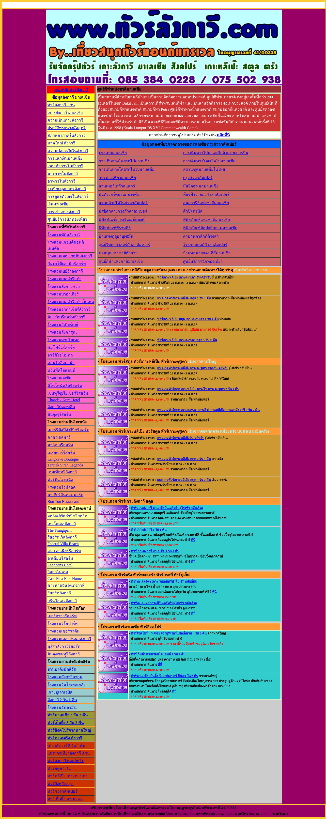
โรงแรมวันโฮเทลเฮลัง (66, 684)
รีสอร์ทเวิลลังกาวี (62, 537)
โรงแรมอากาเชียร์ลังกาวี (68, 309)
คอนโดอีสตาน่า (61, 363)
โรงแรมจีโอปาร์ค (62, 623)
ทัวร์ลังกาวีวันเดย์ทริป (65, 761)
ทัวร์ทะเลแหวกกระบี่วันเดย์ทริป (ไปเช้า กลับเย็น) (164, 603)
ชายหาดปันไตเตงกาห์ (66, 585)
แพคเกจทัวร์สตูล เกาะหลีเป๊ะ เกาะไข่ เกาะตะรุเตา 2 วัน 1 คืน (198, 389)
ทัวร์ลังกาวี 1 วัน (61, 105)
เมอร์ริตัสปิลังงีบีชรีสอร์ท (68, 430)
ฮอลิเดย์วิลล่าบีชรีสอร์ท (67, 516)
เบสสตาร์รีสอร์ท (61, 452)
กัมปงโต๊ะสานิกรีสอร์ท (66, 264)
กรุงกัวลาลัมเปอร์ (198, 178)
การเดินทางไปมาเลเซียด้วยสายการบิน (215, 153)
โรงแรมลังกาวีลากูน (64, 677)
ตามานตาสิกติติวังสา (201, 236)
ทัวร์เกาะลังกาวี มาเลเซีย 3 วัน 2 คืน (155, 551)
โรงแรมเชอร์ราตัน (63, 631)
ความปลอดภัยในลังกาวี (67, 151)
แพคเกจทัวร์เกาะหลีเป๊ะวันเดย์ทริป (180, 438)
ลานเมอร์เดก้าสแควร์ (117, 186)
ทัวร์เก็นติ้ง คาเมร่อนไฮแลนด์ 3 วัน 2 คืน (158, 654)
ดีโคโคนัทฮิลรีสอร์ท (64, 386)
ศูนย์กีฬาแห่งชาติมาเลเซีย (121, 261)
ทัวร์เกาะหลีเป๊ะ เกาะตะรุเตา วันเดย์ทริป (184, 277)
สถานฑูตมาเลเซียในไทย (204, 169)
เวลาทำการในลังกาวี (65, 166)
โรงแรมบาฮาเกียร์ (63, 294)
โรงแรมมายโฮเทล (63, 340)
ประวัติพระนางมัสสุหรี (66, 128)
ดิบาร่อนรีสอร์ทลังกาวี (66, 317)
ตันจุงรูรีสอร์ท (59, 414)
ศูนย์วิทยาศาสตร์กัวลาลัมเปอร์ (124, 245)
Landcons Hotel (60, 565)
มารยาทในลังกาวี (62, 173)
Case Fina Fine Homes (65, 578)
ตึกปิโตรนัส (192, 211)
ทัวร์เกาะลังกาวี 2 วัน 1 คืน (149, 529)
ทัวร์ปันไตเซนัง (60, 480)
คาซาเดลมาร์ (59, 437)
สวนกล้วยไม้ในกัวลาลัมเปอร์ (123, 203)
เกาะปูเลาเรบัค (60, 692)
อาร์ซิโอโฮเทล (60, 355)
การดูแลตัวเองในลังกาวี (67, 196)
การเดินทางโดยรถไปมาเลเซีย (124, 161)
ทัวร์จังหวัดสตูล (60, 784)
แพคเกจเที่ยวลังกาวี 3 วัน (68, 753)
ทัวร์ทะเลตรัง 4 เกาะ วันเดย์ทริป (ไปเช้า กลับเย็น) (164, 581)
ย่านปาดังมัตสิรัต (61, 669)
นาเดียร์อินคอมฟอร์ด (65, 495)
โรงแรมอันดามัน (62, 707)
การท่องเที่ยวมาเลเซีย (117, 178)
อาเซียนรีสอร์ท (60, 558)
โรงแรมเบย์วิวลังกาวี (65, 271)
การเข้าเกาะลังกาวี (63, 212)
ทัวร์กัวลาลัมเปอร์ (62, 791)
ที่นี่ (193, 540)
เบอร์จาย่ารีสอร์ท (62, 616)
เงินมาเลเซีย (57, 204)
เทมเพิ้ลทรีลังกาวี (62, 472)
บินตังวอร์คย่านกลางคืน (119, 194)
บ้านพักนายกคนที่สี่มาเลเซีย (207, 253)
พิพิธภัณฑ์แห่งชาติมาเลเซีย (206, 219)
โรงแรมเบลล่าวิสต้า (64, 279)
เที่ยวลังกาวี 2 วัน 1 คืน (66, 745)
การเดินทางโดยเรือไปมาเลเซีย (209, 161)
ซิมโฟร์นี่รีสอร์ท (61, 347)
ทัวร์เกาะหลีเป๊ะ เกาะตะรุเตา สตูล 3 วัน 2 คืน (187, 340)
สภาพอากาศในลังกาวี (66, 135)
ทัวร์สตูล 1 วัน (59, 768)
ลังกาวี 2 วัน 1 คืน (62, 700)
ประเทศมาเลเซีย (113, 153)
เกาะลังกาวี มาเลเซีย (65, 112)
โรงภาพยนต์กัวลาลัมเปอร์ (205, 245)
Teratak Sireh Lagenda (65, 465)
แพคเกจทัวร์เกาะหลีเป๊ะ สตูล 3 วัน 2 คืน (184, 480)
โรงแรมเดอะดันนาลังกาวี (69, 639)
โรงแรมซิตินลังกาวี (63, 234)
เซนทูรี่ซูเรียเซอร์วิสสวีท (67, 393)
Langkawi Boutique (63, 459)
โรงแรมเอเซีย (59, 378)
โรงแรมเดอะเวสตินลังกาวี (69, 256)
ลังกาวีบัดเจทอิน (61, 407)
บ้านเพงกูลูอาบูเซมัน (116, 236)
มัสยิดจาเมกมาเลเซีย (200, 186)
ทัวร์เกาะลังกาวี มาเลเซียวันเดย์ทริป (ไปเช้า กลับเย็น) (167, 508)
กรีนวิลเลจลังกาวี (62, 601)
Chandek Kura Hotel (63, 400)
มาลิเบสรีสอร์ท (60, 445)
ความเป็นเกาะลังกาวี (65, 120)
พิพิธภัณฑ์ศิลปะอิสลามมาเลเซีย (210, 228)
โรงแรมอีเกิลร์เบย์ (62, 325)
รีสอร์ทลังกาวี (59, 593)
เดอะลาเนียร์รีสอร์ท (64, 551)
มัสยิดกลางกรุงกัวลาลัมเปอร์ (123, 211)
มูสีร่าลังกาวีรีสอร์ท (63, 646)
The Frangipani (59, 530)
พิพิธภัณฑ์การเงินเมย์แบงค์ (122, 219)
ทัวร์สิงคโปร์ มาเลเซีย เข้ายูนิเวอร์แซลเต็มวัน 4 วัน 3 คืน (169, 633)
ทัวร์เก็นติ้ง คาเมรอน (65, 799)
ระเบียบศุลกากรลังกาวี (66, 189)
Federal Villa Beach (63, 544)
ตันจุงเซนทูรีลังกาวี (63, 654)
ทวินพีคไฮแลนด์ (61, 370)
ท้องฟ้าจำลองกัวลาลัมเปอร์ (206, 194)
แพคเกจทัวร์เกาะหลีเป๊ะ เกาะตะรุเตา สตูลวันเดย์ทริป (192, 368)
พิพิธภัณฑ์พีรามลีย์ (115, 228)
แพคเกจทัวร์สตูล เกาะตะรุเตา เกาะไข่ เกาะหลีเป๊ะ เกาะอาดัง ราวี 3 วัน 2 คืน (208, 410)
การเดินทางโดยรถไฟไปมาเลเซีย (126, 169)
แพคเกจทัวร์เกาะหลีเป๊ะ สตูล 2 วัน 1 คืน (184, 298)
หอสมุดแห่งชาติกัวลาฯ (118, 253)
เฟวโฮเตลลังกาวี (61, 524)
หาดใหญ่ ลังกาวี (61, 143)
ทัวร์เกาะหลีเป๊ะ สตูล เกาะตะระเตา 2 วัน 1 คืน (188, 319)
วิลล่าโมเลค (57, 572)
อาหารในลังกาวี (61, 181)
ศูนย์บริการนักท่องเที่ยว (67, 219)
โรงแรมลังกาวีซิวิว (63, 286)
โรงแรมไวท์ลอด (61, 487)
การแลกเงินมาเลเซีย (64, 158)
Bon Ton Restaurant (63, 501)
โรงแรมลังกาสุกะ (62, 332)
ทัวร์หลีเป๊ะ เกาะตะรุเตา (67, 776)
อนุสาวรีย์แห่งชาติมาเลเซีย (206, 203)
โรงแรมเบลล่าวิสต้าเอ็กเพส (70, 302)
